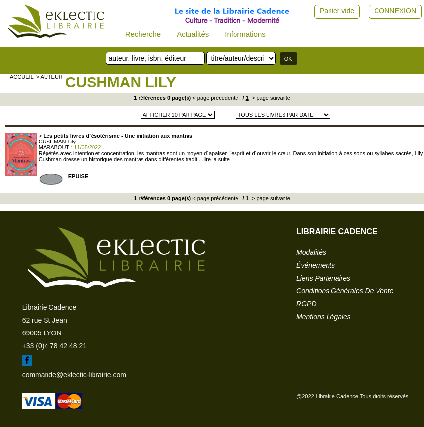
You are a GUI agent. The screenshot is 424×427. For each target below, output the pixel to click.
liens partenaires (323, 278)
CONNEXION (395, 11)
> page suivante (270, 98)
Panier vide (337, 11)
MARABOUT (54, 147)
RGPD (306, 304)
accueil (22, 77)
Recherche (143, 34)
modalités (311, 252)
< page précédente (215, 98)
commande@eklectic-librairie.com (74, 375)
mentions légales (323, 317)
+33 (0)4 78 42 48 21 (54, 346)
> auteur (49, 77)
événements (315, 265)
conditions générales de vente (344, 291)
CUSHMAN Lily (120, 82)
